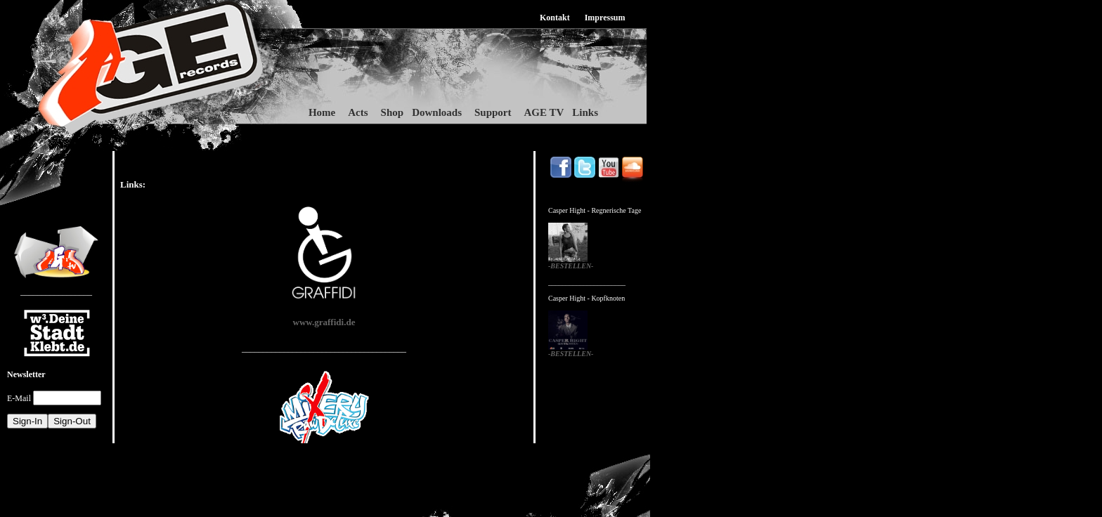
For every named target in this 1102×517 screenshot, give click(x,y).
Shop (392, 112)
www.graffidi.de (324, 322)
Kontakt (555, 17)
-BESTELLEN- (570, 266)
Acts (358, 112)
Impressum (605, 17)
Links (585, 112)
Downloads (437, 112)
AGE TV (544, 112)
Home (322, 112)
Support (493, 112)
